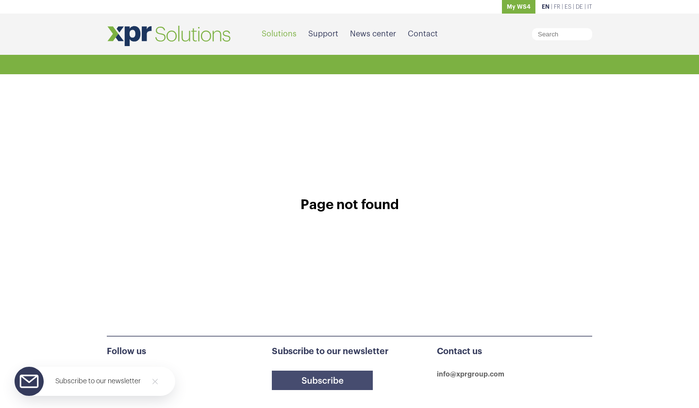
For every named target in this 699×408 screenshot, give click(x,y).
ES (568, 7)
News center (373, 34)
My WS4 (519, 7)
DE (579, 7)
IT (589, 7)
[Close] (155, 381)
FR (557, 7)
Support (323, 34)
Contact (423, 34)
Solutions (279, 34)
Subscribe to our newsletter (98, 381)
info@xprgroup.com (470, 374)
